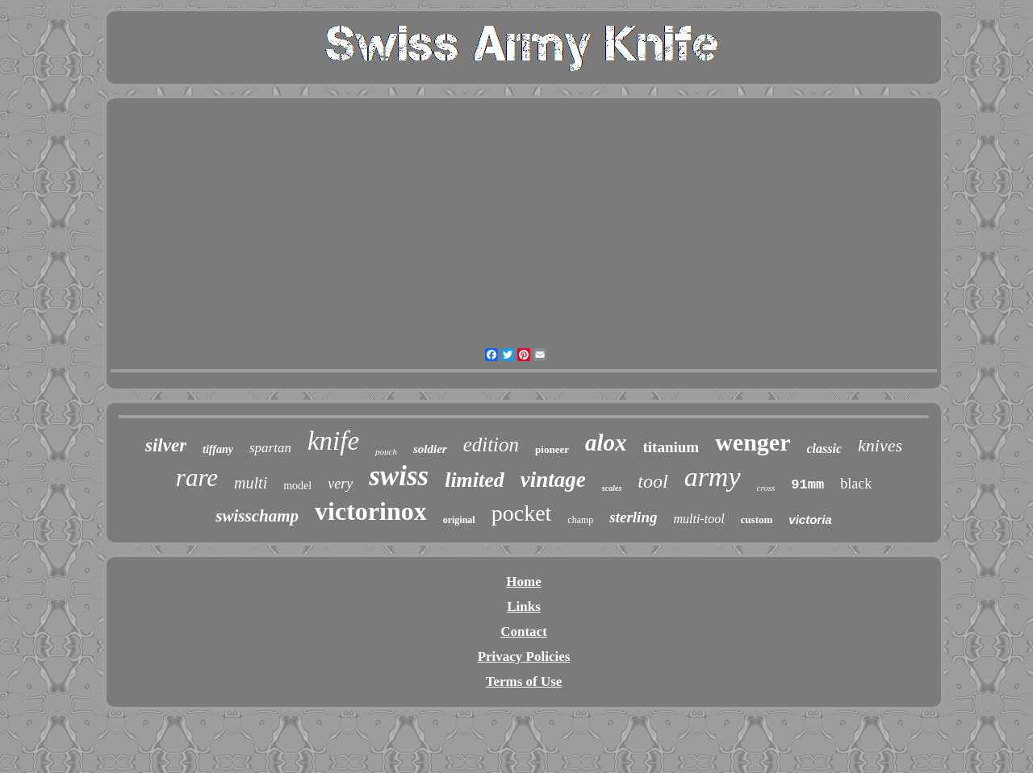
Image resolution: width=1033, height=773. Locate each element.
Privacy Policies (524, 656)
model (297, 486)
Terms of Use (524, 681)
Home (523, 581)
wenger (752, 442)
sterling (633, 517)
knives (880, 445)
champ (580, 520)
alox (606, 442)
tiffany (218, 449)
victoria (809, 519)
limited (474, 480)
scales (611, 488)
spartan (270, 447)
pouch (386, 451)
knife (333, 440)
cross (766, 487)
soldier (430, 449)
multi (250, 483)
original (459, 520)
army (712, 477)
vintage (553, 480)
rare (197, 477)
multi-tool (698, 519)
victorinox (371, 511)
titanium (671, 446)
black (856, 484)
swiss (399, 476)
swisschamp (257, 516)
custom (757, 519)
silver (165, 445)
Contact (523, 631)
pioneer (552, 449)
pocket (521, 513)
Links (524, 606)
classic (825, 448)
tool (652, 481)
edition (491, 444)
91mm (807, 484)
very (340, 484)
